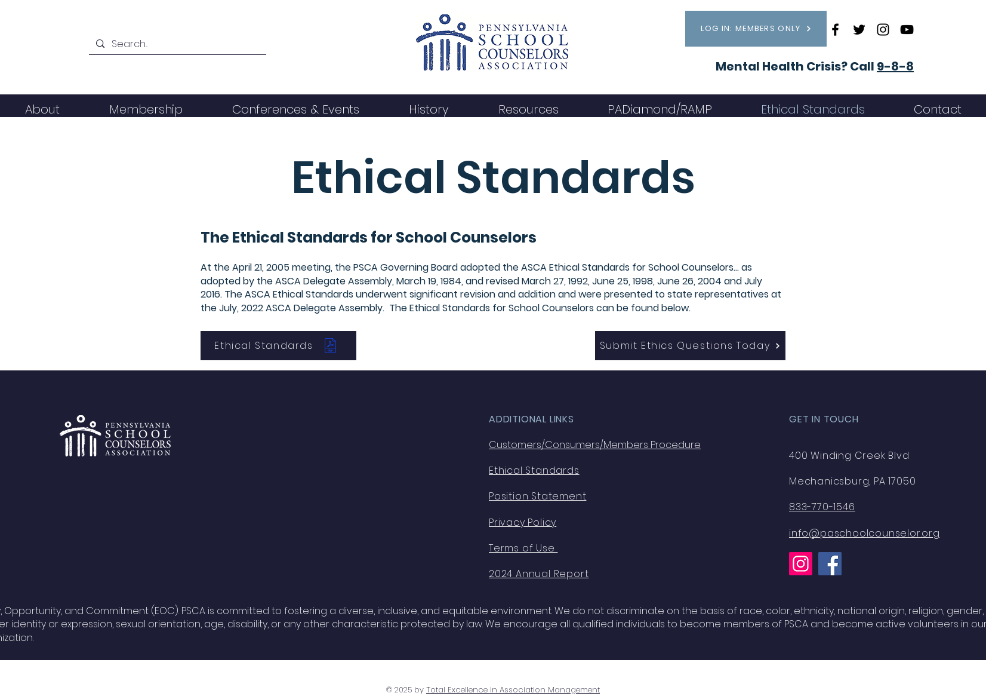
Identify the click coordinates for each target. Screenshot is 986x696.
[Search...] (176, 44)
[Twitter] (859, 30)
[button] (145, 109)
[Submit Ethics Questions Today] (690, 345)
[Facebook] (835, 30)
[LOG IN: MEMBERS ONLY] (756, 29)
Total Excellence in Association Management (513, 689)
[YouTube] (907, 30)
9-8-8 (895, 66)
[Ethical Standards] (278, 345)
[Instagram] (883, 30)
